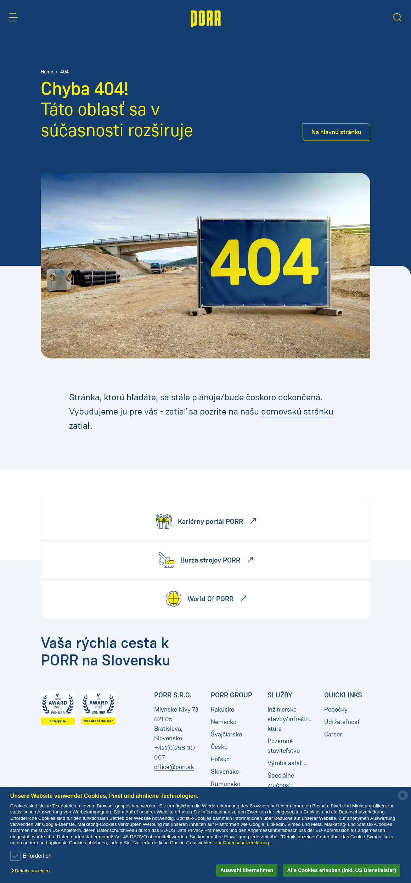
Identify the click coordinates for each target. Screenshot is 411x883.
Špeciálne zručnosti (281, 780)
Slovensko (225, 771)
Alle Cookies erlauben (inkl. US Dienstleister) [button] (341, 870)
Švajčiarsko (226, 734)
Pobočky (336, 709)
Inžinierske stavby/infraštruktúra (290, 719)
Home (47, 72)
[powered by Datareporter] (403, 800)
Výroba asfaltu (287, 763)
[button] (32, 871)
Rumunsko (225, 784)
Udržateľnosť (342, 722)
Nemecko (223, 722)
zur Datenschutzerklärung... (244, 842)
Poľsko (220, 759)
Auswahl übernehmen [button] (247, 870)
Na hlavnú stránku (336, 132)
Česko (219, 747)
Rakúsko (222, 709)
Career (333, 734)
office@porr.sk (174, 767)
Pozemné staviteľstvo (284, 746)
